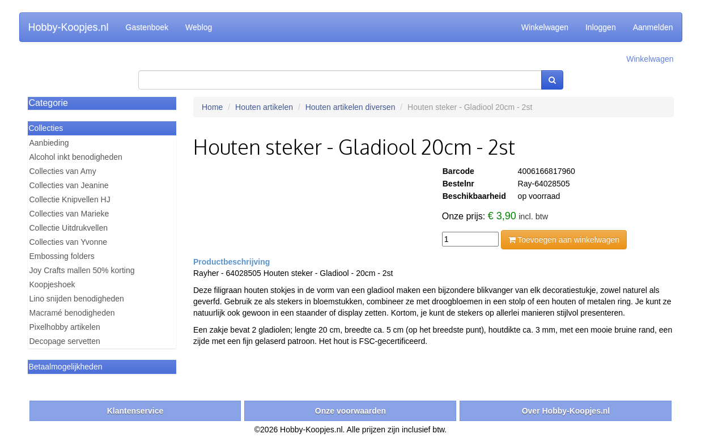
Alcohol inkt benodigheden (75, 157)
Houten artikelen (264, 107)
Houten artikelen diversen (350, 107)
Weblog (198, 27)
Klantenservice (135, 410)
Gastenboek (147, 27)
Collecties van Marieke (69, 213)
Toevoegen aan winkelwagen (563, 239)
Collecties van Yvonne (68, 241)
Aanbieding (49, 142)
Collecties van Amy (62, 171)
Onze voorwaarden (350, 410)
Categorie (48, 103)
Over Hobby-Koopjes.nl (566, 410)
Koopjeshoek (52, 284)
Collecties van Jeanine (69, 185)
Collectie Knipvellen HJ (70, 199)
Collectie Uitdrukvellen (68, 227)
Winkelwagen (544, 27)
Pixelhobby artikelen (64, 327)
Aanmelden (653, 27)
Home (212, 107)
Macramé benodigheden (72, 312)
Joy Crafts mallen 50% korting (82, 270)
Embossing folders (62, 256)
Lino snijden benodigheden (76, 298)
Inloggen (600, 27)
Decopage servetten (64, 341)
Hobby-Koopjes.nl (68, 27)
